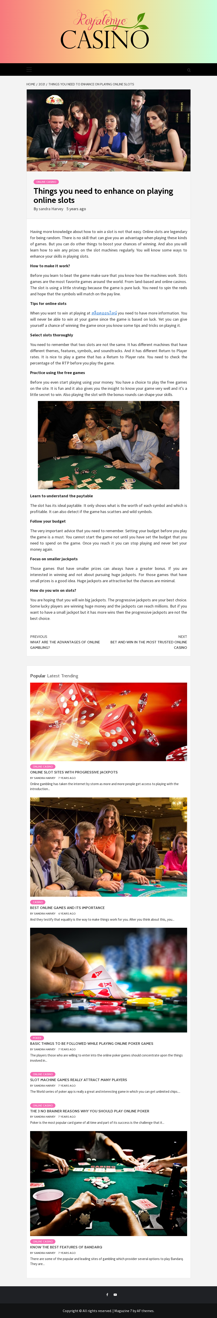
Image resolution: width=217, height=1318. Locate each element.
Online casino (46, 181)
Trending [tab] (69, 676)
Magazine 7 (123, 1310)
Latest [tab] (53, 676)
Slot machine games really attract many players (78, 1080)
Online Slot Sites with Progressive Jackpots (74, 772)
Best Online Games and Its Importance (67, 908)
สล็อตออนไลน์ (104, 313)
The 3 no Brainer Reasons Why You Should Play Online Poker (89, 1111)
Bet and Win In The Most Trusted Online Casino (148, 642)
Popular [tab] (37, 676)
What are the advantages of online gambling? (69, 642)
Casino (38, 902)
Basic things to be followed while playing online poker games (91, 1043)
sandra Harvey (51, 208)
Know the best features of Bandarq (66, 1247)
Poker (37, 1038)
